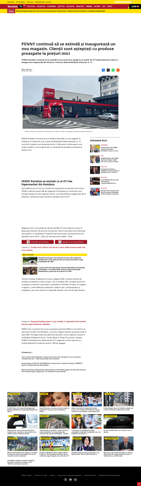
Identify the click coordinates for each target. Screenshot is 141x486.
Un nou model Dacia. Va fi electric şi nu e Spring (118, 431)
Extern (97, 6)
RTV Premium (20, 2)
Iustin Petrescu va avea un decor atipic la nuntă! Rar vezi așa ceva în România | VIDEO (54, 409)
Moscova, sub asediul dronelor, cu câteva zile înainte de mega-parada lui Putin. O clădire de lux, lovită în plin (118, 454)
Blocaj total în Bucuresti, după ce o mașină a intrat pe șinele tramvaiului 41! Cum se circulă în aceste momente (22, 454)
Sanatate (80, 6)
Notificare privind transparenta (109, 475)
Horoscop (30, 2)
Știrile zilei (10, 2)
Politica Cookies (26, 475)
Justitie (61, 6)
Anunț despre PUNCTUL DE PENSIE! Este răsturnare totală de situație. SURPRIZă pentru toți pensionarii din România (52, 364)
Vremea (89, 6)
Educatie (70, 6)
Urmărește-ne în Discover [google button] (38, 241)
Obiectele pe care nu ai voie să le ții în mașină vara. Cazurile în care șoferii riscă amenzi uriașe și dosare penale (21, 432)
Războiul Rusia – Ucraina (43, 2)
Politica (31, 6)
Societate (41, 6)
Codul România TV (90, 475)
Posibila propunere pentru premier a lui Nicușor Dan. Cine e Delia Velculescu (85, 453)
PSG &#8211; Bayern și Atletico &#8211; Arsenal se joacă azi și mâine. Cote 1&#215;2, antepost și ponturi (21, 462)
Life (103, 6)
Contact (52, 475)
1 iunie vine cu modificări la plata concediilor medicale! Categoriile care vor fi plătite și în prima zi (86, 432)
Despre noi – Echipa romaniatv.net (69, 475)
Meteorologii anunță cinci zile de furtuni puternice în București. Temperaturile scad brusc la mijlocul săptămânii (60, 11)
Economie (51, 6)
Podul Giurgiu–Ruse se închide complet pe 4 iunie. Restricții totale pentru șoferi (118, 409)
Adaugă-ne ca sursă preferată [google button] (71, 241)
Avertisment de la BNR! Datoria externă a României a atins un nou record (109, 149)
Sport (109, 6)
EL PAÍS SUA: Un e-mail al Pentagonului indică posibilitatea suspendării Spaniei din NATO (22, 409)
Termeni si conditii (41, 475)
